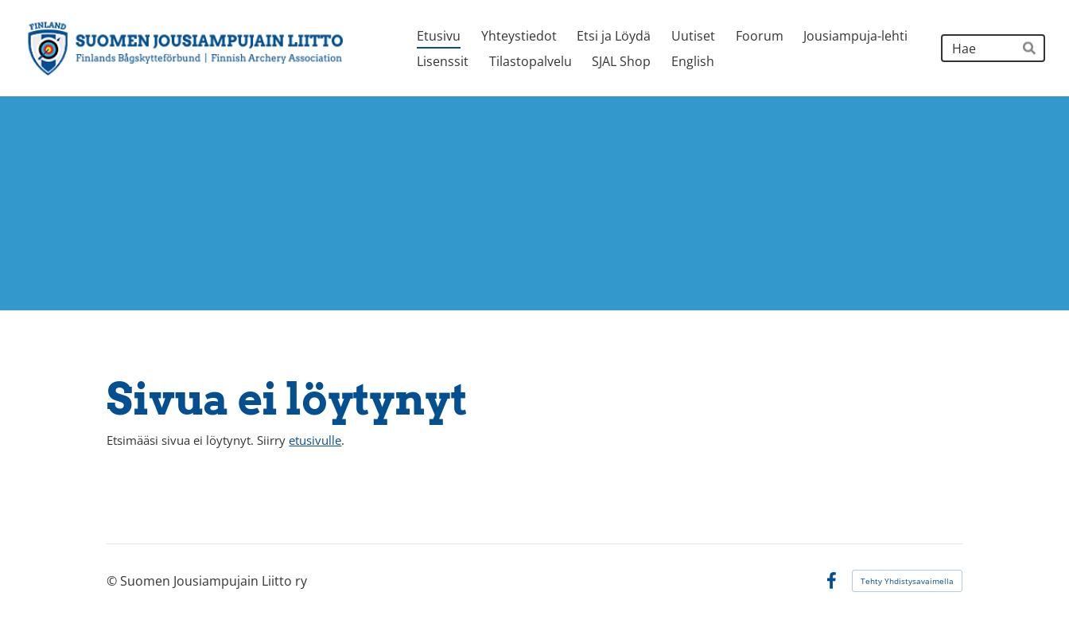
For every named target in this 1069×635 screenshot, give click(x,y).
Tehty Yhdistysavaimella (907, 580)
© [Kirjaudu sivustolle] (113, 581)
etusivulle (315, 440)
